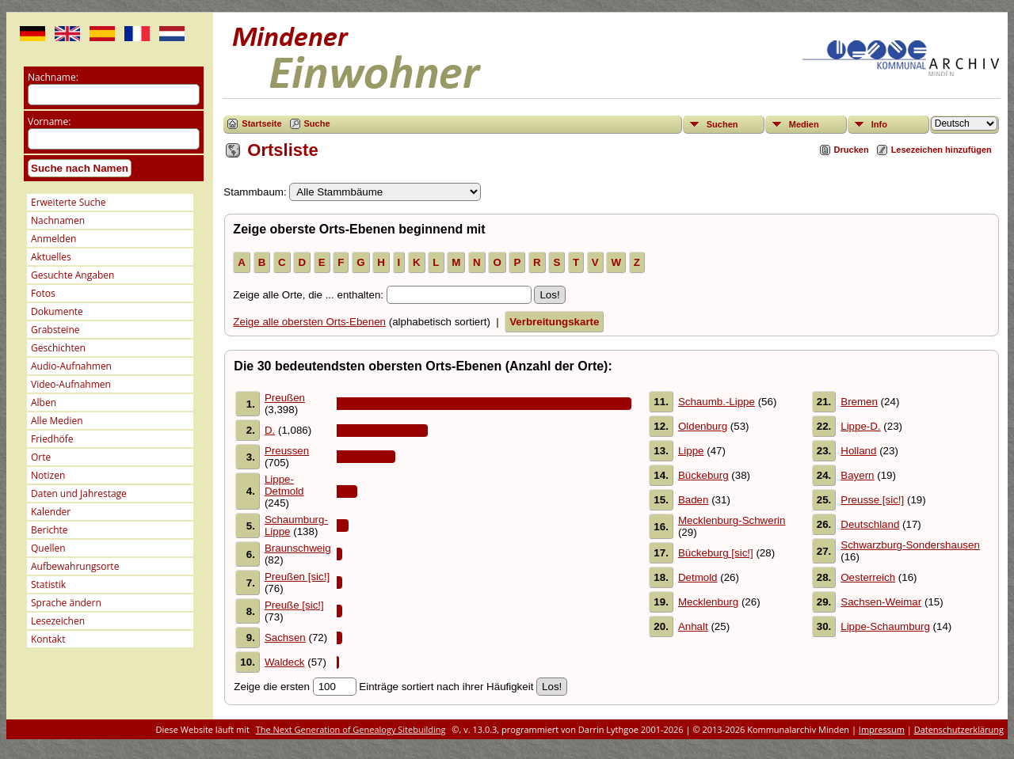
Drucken (851, 149)
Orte (41, 457)
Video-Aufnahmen (71, 384)
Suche (317, 123)
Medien (804, 124)
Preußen (285, 398)
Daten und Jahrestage (79, 493)
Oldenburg (702, 426)
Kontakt (48, 639)
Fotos (43, 293)
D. (270, 430)
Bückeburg (703, 475)
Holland (858, 451)
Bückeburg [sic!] (715, 553)
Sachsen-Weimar (881, 602)
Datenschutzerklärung (959, 729)
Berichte (49, 530)
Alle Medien (57, 420)
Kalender (51, 511)
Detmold (698, 577)
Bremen (859, 402)
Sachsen (285, 637)
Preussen (287, 451)
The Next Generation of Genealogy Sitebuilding (351, 729)
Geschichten (58, 348)
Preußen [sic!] (297, 577)
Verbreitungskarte (554, 322)
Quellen (48, 548)
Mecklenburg (708, 602)
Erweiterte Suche (68, 202)
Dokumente (57, 311)
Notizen (48, 475)
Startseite (261, 123)
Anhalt (693, 626)
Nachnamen (58, 220)
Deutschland (870, 524)
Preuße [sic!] (294, 605)
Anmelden (53, 238)
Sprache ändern (66, 602)
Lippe (691, 451)
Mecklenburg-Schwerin (732, 520)
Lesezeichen (58, 621)
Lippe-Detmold (284, 485)
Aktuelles (51, 257)
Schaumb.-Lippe (716, 402)
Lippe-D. (860, 426)
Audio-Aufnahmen (71, 366)
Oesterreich (868, 577)
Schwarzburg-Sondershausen (910, 545)
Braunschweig (298, 548)
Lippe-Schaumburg (885, 626)
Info (879, 124)
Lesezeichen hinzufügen (941, 149)
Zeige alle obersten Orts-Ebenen (309, 322)
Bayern (857, 475)
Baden (693, 500)
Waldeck (285, 662)
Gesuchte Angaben (72, 275)
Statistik (48, 584)
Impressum (882, 729)
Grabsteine (55, 329)
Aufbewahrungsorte (75, 566)
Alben (43, 402)
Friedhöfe (52, 439)
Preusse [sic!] (872, 500)
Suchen (722, 124)
